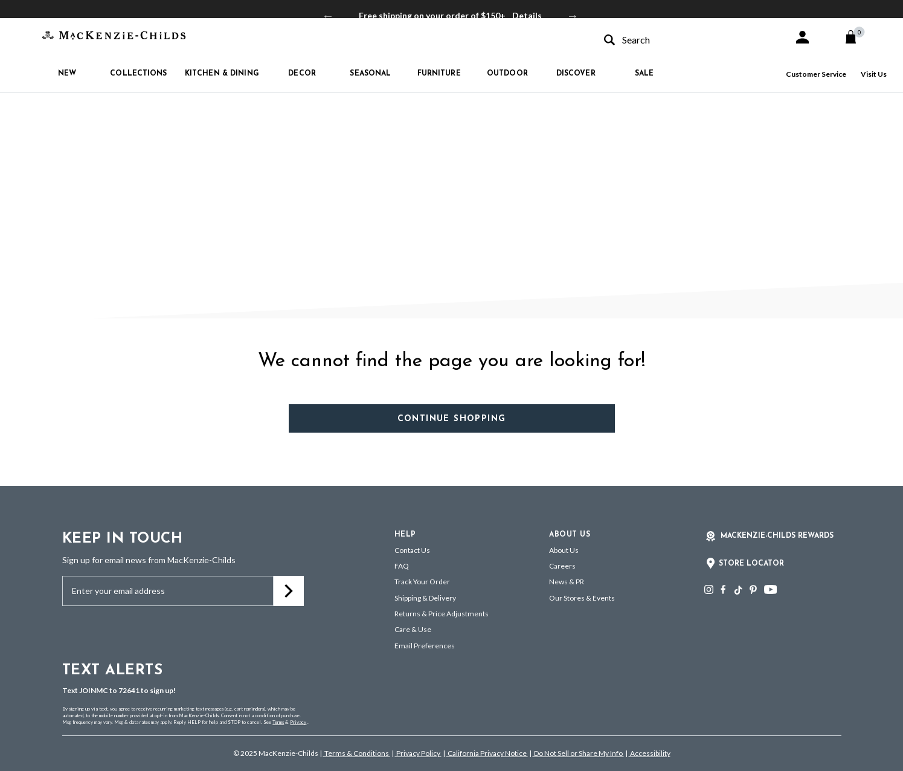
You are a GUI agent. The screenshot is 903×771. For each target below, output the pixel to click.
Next (573, 16)
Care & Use (412, 629)
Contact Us (412, 550)
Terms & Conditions (356, 753)
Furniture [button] (439, 73)
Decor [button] (302, 73)
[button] (802, 37)
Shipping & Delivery (425, 597)
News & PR (566, 581)
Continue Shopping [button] (451, 419)
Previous (328, 16)
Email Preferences (424, 645)
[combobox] (688, 39)
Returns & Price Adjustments (441, 613)
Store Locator (751, 563)
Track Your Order (422, 581)
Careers (562, 565)
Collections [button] (138, 73)
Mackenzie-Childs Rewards (777, 536)
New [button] (67, 73)
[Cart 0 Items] (856, 37)
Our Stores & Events (582, 597)
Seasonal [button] (370, 73)
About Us (564, 550)
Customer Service (816, 74)
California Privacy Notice (487, 753)
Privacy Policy (418, 753)
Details (527, 15)
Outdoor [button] (507, 73)
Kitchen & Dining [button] (222, 73)
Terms (278, 722)
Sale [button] (644, 73)
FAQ (401, 565)
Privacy (298, 722)
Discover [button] (576, 73)
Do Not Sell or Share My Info (578, 753)
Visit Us (874, 74)
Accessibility (649, 753)
